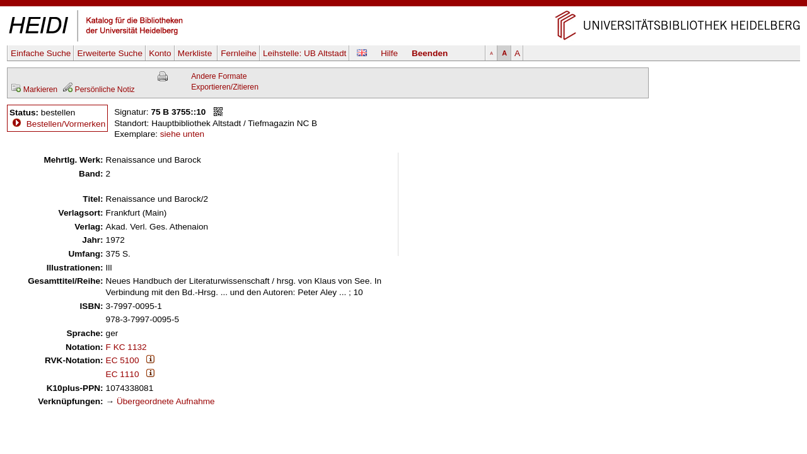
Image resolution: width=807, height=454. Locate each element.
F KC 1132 (126, 347)
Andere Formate (219, 76)
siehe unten (182, 134)
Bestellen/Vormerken (65, 124)
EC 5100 (122, 360)
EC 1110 (122, 374)
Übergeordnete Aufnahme (166, 401)
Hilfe (389, 53)
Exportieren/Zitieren (224, 87)
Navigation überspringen (403, 5)
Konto (160, 53)
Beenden (430, 53)
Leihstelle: (304, 53)
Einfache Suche (41, 53)
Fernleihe (239, 53)
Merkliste (196, 53)
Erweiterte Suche (109, 53)
